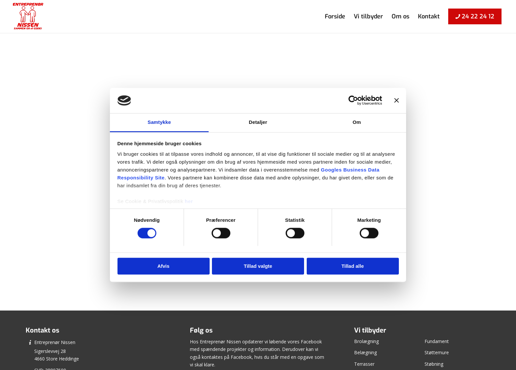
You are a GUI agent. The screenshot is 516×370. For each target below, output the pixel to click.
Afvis (163, 266)
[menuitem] (335, 16)
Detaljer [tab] (258, 122)
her (189, 201)
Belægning (365, 352)
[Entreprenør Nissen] (27, 16)
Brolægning (366, 341)
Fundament (437, 341)
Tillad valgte (258, 266)
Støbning (434, 364)
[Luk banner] (396, 100)
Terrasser (364, 364)
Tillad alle (352, 266)
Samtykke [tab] (159, 122)
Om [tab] (356, 122)
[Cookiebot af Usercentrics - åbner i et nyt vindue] (353, 100)
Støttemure (437, 352)
